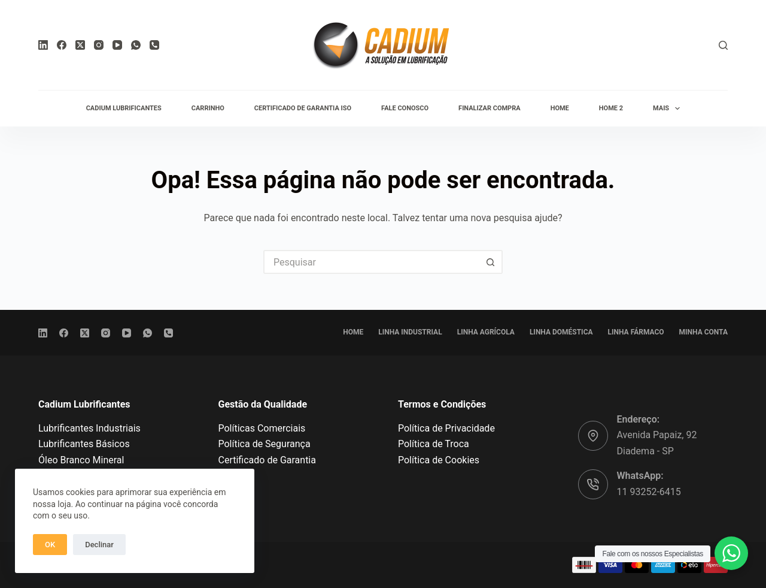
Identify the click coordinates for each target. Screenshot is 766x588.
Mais (669, 108)
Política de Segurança (264, 444)
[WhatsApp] (136, 45)
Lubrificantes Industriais (89, 428)
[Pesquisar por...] (371, 262)
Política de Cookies (438, 460)
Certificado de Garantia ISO (302, 108)
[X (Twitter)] (80, 45)
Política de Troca (433, 444)
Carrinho (208, 108)
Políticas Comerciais (262, 428)
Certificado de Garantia (267, 460)
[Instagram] (99, 45)
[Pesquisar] (723, 45)
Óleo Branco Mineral (81, 460)
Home (560, 108)
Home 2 (611, 108)
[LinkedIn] (43, 45)
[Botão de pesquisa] (491, 262)
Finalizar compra (489, 108)
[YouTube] (117, 45)
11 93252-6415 (649, 491)
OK (50, 544)
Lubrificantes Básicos (84, 444)
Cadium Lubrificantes (124, 108)
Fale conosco (404, 108)
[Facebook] (61, 45)
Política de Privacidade (446, 428)
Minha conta (703, 332)
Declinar (99, 544)
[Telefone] (154, 45)
